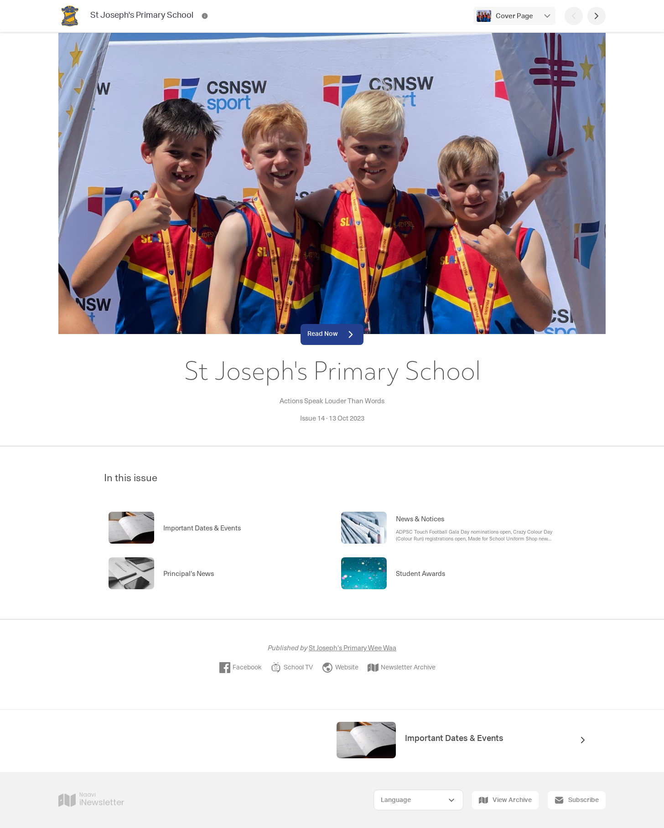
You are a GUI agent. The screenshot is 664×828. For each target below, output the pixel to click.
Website (340, 667)
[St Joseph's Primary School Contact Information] (205, 16)
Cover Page (514, 16)
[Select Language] (418, 800)
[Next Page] (596, 16)
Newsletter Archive (402, 667)
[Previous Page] (574, 16)
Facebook (240, 667)
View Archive (505, 800)
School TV (291, 667)
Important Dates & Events (454, 739)
